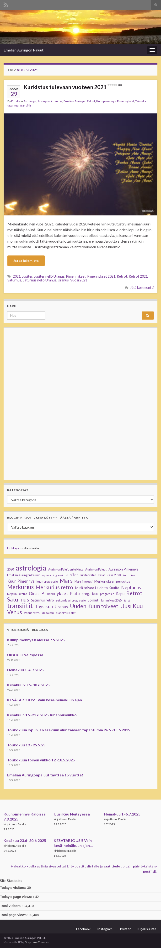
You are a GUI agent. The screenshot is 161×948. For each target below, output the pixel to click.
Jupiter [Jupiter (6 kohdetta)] (72, 574)
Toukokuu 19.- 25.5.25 (26, 745)
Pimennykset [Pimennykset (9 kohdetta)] (54, 593)
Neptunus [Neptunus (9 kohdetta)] (131, 587)
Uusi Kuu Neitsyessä (25, 654)
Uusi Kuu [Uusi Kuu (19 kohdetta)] (131, 606)
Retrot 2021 (138, 276)
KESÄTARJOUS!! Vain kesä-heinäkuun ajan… (46, 700)
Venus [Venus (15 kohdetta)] (14, 612)
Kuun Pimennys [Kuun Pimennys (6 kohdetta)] (21, 581)
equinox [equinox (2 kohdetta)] (46, 575)
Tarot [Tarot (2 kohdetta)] (127, 600)
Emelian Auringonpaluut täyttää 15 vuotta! (45, 775)
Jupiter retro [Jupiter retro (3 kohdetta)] (88, 575)
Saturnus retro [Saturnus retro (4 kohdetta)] (42, 600)
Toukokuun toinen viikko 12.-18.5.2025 (41, 760)
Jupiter (27, 276)
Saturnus (14, 280)
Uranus (63, 280)
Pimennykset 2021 (101, 276)
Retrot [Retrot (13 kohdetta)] (134, 593)
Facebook (83, 929)
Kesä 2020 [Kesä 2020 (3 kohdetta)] (114, 575)
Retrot (122, 276)
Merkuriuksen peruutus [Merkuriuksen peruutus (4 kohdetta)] (112, 581)
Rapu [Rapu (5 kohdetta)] (120, 593)
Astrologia (30, 101)
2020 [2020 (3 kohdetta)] (10, 569)
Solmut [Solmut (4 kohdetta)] (93, 600)
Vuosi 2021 (78, 280)
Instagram (105, 929)
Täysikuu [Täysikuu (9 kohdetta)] (44, 606)
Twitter (125, 929)
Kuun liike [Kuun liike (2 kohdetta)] (129, 575)
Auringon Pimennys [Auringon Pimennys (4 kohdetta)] (123, 569)
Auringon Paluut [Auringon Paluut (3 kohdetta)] (96, 569)
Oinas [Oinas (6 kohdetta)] (34, 593)
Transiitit (25, 105)
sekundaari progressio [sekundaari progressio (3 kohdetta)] (71, 600)
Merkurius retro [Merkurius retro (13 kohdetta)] (54, 587)
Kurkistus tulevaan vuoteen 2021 (73, 87)
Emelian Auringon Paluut (23, 50)
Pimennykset (125, 101)
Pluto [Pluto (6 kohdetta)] (75, 593)
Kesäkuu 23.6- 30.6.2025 (28, 685)
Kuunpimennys (106, 101)
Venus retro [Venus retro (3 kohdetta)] (31, 613)
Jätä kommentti (142, 287)
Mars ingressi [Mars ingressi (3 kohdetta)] (83, 581)
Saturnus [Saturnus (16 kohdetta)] (18, 599)
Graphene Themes (37, 942)
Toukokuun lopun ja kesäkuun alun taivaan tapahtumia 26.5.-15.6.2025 (68, 730)
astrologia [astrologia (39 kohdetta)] (31, 568)
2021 (17, 276)
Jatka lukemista (26, 261)
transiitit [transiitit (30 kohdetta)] (20, 605)
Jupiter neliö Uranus (49, 276)
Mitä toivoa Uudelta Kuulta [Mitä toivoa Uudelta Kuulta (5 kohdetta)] (97, 588)
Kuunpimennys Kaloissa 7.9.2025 (36, 639)
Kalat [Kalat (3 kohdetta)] (101, 575)
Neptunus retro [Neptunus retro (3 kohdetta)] (17, 594)
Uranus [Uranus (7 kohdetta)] (61, 606)
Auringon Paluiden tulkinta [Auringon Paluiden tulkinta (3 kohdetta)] (65, 569)
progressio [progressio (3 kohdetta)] (107, 594)
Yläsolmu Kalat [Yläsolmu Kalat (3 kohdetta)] (65, 613)
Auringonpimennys (50, 101)
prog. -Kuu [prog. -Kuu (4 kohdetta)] (90, 594)
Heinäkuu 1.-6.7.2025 (25, 670)
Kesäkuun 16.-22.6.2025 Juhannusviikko (42, 715)
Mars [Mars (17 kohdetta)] (66, 580)
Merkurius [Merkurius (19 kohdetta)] (20, 587)
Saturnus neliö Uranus (39, 280)
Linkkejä (13, 548)
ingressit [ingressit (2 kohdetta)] (58, 575)
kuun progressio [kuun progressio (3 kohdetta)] (47, 581)
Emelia (15, 101)
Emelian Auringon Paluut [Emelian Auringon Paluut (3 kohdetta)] (23, 575)
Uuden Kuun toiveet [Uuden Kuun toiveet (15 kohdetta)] (94, 606)
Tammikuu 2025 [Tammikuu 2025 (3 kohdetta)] (111, 600)
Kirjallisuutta (146, 929)
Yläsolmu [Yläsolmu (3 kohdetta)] (47, 613)
